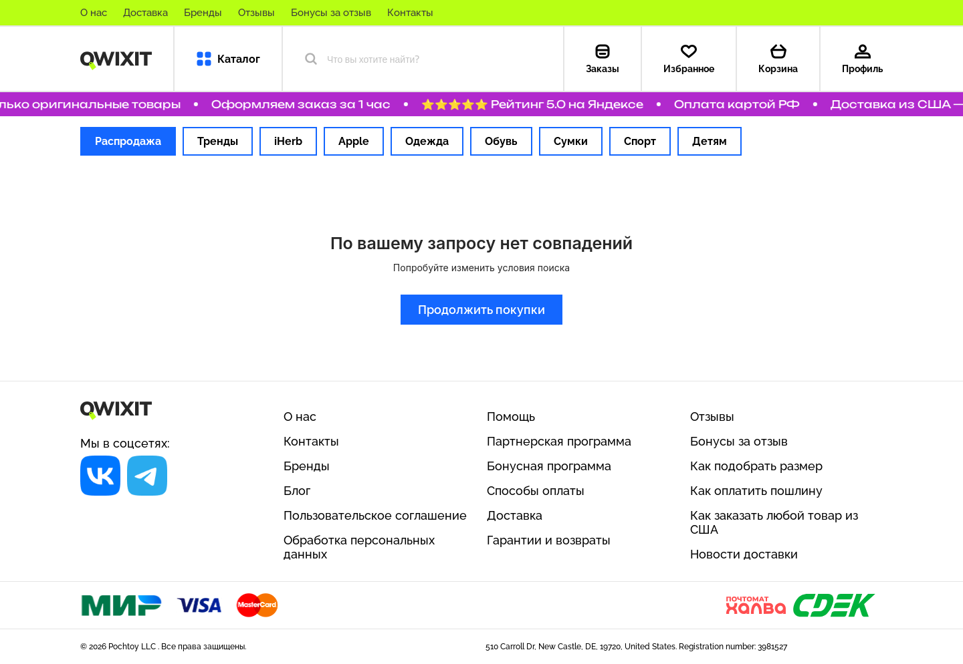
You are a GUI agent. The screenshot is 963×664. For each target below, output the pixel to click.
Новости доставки (744, 554)
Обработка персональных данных (359, 547)
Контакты (410, 13)
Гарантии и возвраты (549, 540)
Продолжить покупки (481, 310)
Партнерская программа (559, 441)
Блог (297, 491)
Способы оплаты (535, 491)
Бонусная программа (549, 466)
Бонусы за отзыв (331, 13)
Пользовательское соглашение (375, 515)
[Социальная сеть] (100, 476)
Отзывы (256, 13)
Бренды (203, 13)
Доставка (145, 13)
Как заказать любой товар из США (774, 522)
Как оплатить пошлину (756, 491)
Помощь (511, 416)
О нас (93, 13)
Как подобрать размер (756, 466)
